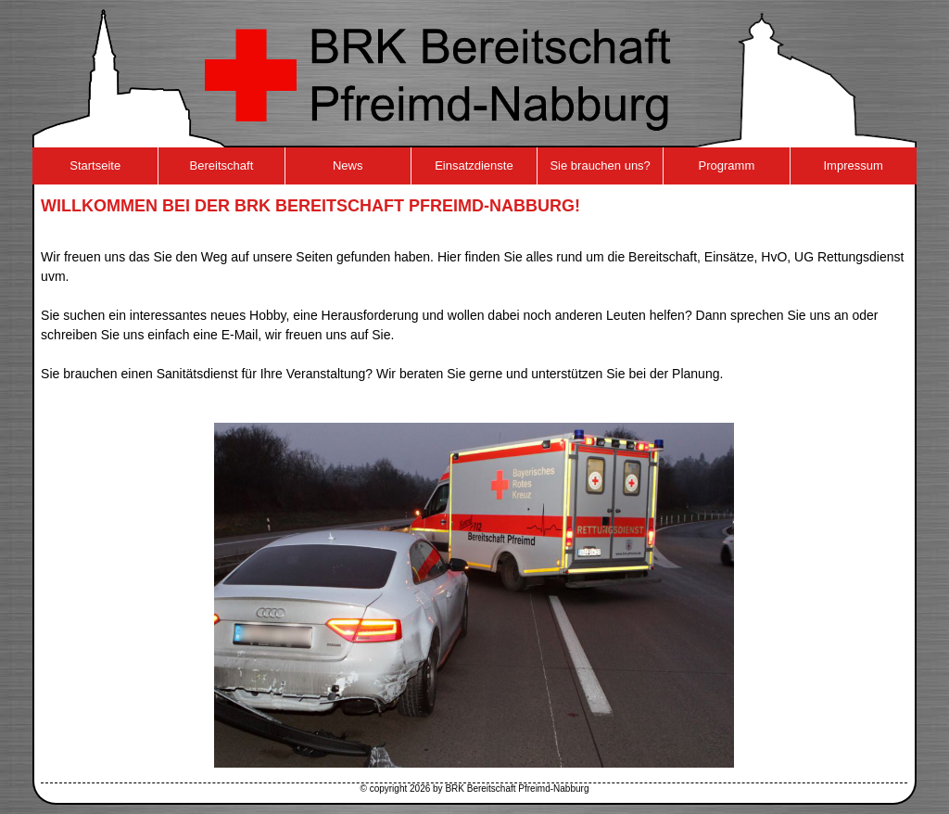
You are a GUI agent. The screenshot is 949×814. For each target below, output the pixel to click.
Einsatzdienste (474, 165)
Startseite (95, 165)
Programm (727, 165)
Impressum (852, 165)
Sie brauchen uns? (600, 165)
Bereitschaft (222, 165)
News (348, 165)
